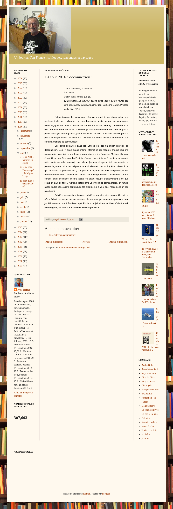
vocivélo (146, 434)
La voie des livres (150, 410)
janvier (24, 221)
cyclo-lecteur (23, 290)
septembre (25, 148)
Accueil (86, 242)
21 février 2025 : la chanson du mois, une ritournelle (150, 253)
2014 (20, 232)
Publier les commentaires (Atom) (74, 247)
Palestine (146, 418)
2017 (20, 122)
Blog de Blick (148, 377)
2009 (20, 256)
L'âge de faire (148, 406)
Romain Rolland (149, 422)
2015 (20, 227)
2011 (20, 246)
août (22, 153)
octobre (24, 143)
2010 (20, 251)
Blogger (106, 493)
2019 (20, 112)
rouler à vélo (148, 426)
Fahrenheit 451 (149, 397)
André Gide (147, 365)
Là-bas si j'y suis (149, 414)
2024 (20, 88)
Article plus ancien (118, 242)
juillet (23, 192)
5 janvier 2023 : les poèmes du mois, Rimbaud (149, 215)
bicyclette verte (149, 373)
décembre (25, 131)
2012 (20, 242)
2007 (20, 266)
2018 (20, 117)
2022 (20, 97)
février (23, 216)
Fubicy (145, 402)
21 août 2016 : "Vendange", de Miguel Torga (27, 171)
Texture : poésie (149, 430)
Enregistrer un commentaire (62, 235)
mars (23, 212)
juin (22, 197)
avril (22, 207)
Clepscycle (147, 385)
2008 (20, 261)
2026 (20, 78)
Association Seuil (150, 369)
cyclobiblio (147, 393)
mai (22, 202)
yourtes (145, 438)
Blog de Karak (149, 381)
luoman (86, 493)
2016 (20, 126)
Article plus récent (54, 242)
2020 (20, 107)
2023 (20, 93)
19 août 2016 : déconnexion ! (27, 183)
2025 (20, 83)
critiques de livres (150, 389)
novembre (25, 135)
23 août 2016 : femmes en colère (27, 160)
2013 (20, 237)
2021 (20, 102)
